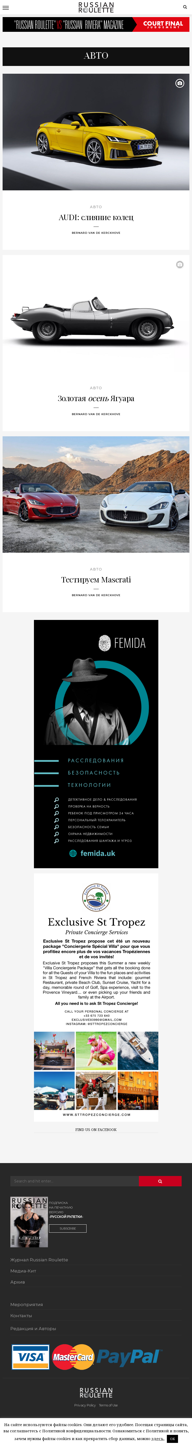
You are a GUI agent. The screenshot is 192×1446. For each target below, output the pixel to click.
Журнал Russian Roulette (39, 1260)
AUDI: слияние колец (96, 216)
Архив (17, 1282)
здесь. (158, 1438)
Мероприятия (26, 1304)
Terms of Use (108, 1405)
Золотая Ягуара (96, 397)
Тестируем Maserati (96, 579)
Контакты (21, 1316)
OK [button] (172, 1438)
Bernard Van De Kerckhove (96, 233)
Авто (96, 207)
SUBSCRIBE (68, 1228)
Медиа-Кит (23, 1271)
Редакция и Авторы (33, 1328)
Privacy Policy (85, 1405)
